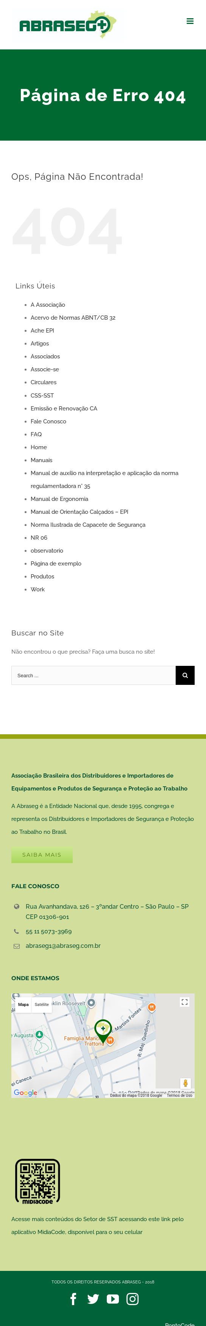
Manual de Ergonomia (59, 499)
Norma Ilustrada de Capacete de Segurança (88, 524)
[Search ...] (93, 675)
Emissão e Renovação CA (64, 408)
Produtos (42, 576)
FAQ (36, 434)
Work (38, 589)
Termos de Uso (179, 1095)
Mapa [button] (23, 1004)
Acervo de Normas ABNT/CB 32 (73, 317)
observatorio (47, 550)
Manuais (41, 460)
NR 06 (39, 537)
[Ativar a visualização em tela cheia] (184, 1002)
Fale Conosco (48, 421)
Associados (45, 356)
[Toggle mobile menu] (191, 21)
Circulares (43, 382)
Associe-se (45, 369)
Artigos (40, 343)
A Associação (48, 304)
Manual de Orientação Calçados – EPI (79, 512)
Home (39, 447)
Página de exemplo (56, 563)
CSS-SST (42, 395)
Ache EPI (42, 330)
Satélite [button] (42, 1004)
